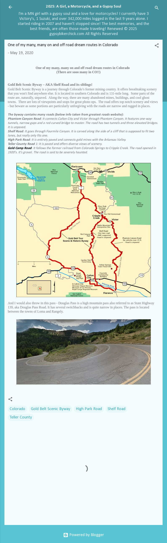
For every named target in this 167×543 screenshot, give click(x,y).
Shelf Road (116, 409)
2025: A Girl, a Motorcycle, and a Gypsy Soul (83, 7)
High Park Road (89, 409)
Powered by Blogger (83, 535)
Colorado (17, 409)
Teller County (21, 417)
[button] (156, 46)
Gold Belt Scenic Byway (50, 409)
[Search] (156, 8)
